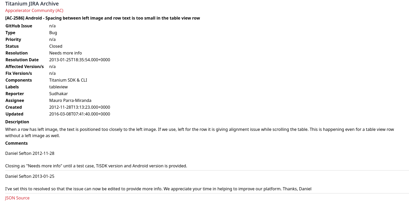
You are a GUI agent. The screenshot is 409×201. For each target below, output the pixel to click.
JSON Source (17, 198)
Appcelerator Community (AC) (34, 10)
